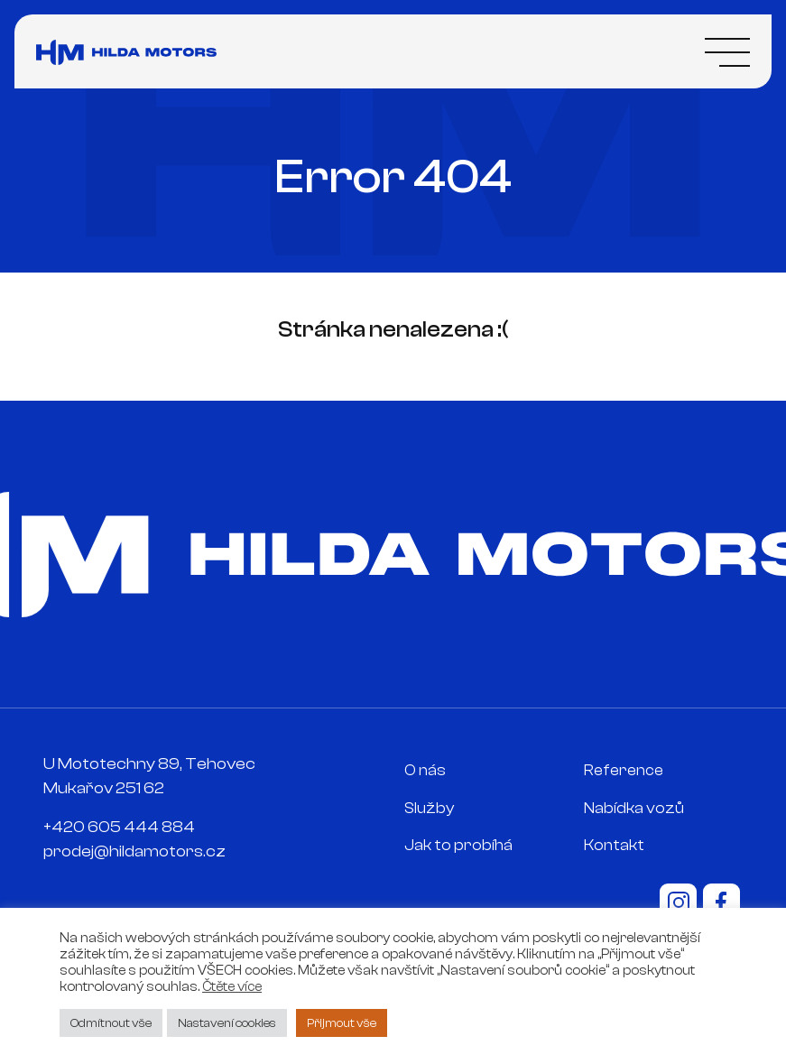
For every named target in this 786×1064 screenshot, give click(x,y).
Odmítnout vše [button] (111, 1023)
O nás (425, 770)
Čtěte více (232, 987)
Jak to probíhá (458, 845)
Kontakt (614, 845)
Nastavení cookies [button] (227, 1023)
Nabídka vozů (634, 808)
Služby (429, 808)
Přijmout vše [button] (341, 1023)
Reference (623, 770)
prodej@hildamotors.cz (134, 851)
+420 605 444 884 (119, 827)
